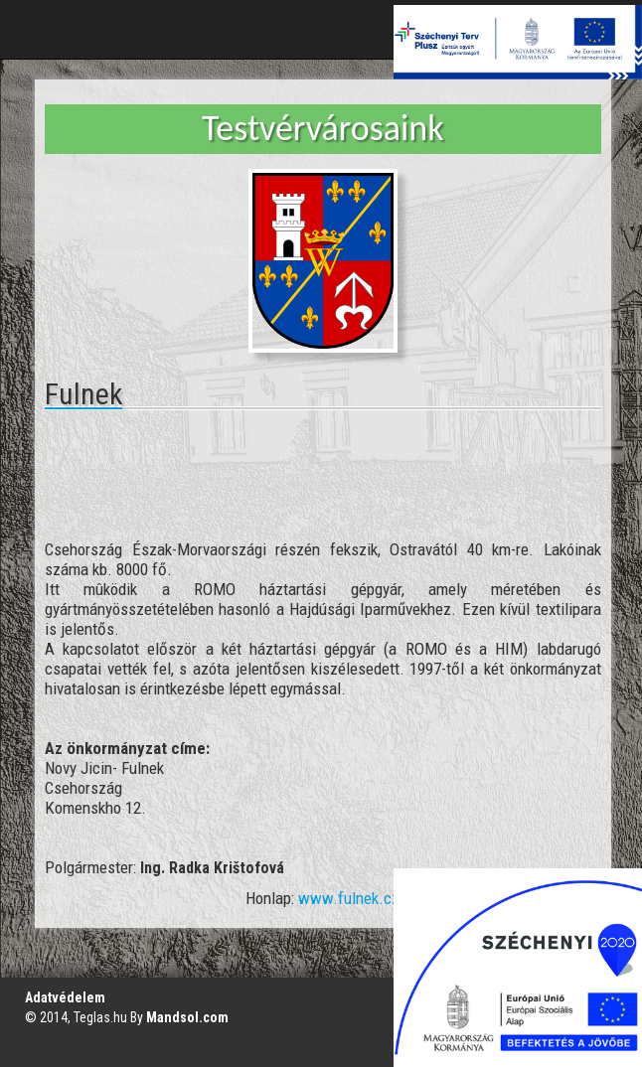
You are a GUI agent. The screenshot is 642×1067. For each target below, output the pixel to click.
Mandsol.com (187, 1017)
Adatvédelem (65, 997)
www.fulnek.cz (349, 898)
